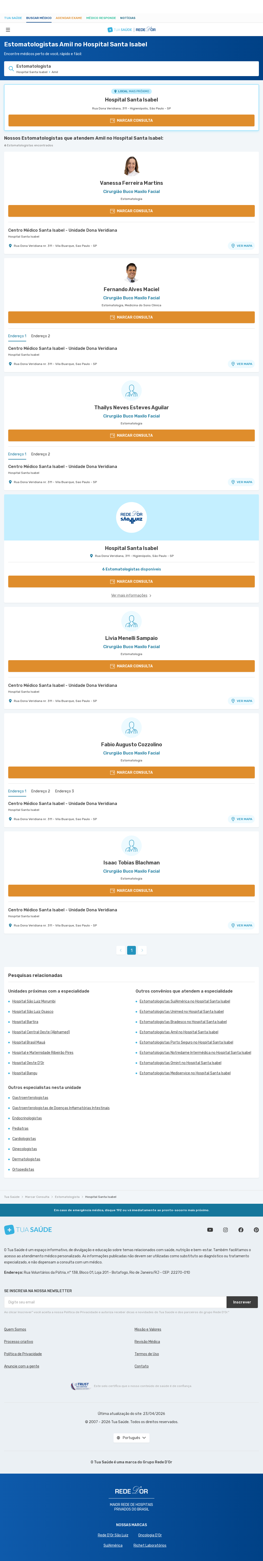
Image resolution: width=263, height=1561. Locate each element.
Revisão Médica (147, 1342)
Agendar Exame (69, 18)
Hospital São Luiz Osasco (32, 1011)
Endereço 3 (64, 791)
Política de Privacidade (23, 1354)
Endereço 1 (17, 336)
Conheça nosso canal (210, 1229)
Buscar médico (39, 18)
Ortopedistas (23, 1169)
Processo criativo (18, 1342)
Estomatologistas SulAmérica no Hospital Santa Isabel (185, 1001)
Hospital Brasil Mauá (28, 1042)
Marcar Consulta (37, 1197)
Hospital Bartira (25, 1022)
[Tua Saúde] (28, 1230)
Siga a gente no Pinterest (256, 1229)
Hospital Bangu (24, 1073)
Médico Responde (101, 18)
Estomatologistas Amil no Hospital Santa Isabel (179, 1032)
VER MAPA (241, 245)
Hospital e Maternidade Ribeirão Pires (42, 1052)
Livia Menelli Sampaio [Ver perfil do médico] (131, 638)
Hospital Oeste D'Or (28, 1063)
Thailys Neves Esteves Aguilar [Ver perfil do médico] (131, 407)
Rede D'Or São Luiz (113, 1535)
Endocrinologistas (27, 1118)
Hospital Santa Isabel (131, 100)
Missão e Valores (148, 1329)
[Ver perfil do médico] (131, 166)
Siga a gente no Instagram (225, 1229)
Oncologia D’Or (150, 1535)
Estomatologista (67, 1197)
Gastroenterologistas (30, 1098)
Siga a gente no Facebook (240, 1229)
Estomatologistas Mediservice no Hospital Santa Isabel (185, 1073)
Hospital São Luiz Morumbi (33, 1001)
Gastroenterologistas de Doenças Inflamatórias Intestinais (61, 1108)
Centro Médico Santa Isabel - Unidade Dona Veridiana (62, 230)
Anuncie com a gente (21, 1366)
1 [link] (132, 950)
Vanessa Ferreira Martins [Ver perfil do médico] (131, 183)
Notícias (127, 18)
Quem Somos (15, 1329)
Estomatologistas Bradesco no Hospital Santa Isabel (183, 1022)
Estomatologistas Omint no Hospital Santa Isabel (180, 1063)
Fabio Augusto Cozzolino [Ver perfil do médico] (131, 744)
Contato (142, 1366)
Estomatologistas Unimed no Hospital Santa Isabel (182, 1011)
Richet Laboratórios (150, 1545)
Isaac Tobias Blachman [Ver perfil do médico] (132, 863)
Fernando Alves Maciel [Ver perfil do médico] (131, 289)
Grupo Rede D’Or (157, 1462)
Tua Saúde (13, 18)
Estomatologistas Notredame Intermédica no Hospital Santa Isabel (195, 1052)
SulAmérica (113, 1545)
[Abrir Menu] (8, 29)
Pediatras (20, 1128)
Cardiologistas (24, 1139)
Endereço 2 (40, 336)
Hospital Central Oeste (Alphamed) (41, 1032)
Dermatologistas (26, 1159)
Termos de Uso (147, 1354)
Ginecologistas (24, 1149)
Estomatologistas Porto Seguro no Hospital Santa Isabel (186, 1042)
